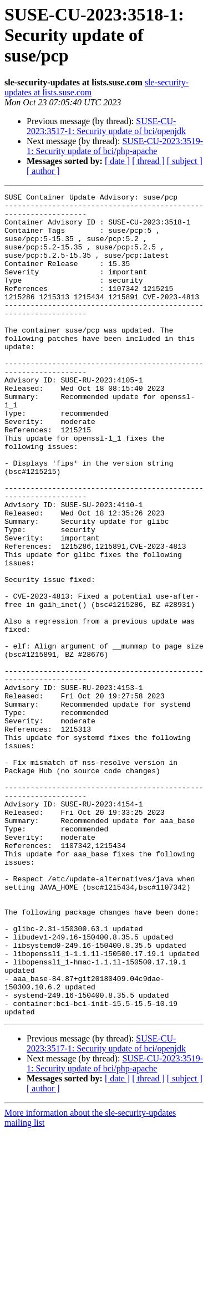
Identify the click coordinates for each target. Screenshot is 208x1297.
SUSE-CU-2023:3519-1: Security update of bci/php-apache (115, 146)
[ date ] (117, 161)
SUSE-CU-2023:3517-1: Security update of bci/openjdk (106, 126)
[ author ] (43, 171)
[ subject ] (184, 161)
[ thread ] (148, 161)
